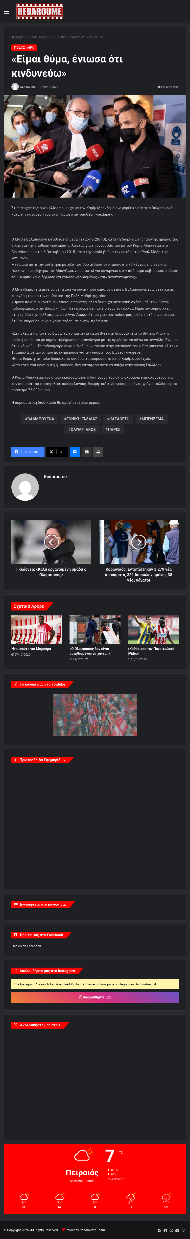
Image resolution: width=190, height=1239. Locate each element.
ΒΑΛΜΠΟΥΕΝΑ (40, 419)
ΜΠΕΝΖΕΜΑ (153, 419)
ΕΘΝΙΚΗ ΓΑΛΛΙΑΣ (81, 419)
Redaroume (28, 87)
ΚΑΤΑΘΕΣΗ (119, 419)
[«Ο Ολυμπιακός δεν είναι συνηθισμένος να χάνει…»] (95, 629)
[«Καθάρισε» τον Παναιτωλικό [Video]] (153, 629)
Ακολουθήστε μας (95, 997)
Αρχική (18, 37)
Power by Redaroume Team (85, 1230)
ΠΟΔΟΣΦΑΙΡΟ (38, 37)
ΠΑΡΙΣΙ (114, 429)
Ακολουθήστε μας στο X (40, 1025)
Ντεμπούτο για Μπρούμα (31, 649)
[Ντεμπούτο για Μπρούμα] (36, 629)
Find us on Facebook (26, 946)
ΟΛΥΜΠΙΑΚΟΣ (83, 429)
